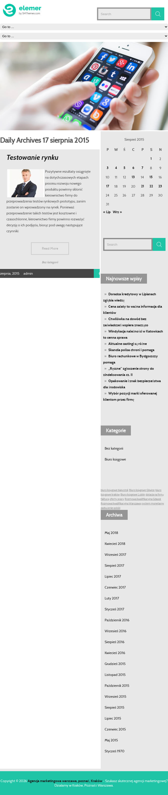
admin (28, 273)
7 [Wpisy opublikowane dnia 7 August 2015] (142, 168)
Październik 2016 (117, 620)
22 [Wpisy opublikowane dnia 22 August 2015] (151, 186)
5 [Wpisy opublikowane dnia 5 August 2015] (124, 168)
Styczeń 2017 (114, 609)
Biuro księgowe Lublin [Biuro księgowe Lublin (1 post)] (132, 494)
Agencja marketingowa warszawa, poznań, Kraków (65, 781)
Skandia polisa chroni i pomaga (131, 350)
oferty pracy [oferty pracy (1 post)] (117, 499)
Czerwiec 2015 (115, 729)
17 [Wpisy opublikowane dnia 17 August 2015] (107, 186)
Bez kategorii (114, 448)
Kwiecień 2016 (115, 653)
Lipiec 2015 (113, 718)
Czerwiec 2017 (115, 587)
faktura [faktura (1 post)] (105, 499)
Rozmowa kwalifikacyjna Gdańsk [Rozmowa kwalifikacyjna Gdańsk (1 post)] (143, 499)
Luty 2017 (112, 598)
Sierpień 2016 (114, 642)
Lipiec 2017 (113, 576)
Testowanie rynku (32, 157)
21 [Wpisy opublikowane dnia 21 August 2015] (142, 186)
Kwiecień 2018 (115, 543)
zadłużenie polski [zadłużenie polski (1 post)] (110, 508)
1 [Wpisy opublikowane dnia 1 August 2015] (151, 159)
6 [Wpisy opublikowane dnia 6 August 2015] (133, 168)
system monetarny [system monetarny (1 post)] (153, 503)
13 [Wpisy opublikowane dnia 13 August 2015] (133, 177)
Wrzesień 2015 (115, 696)
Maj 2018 (111, 532)
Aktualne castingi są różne (127, 344)
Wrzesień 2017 (115, 554)
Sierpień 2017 (114, 565)
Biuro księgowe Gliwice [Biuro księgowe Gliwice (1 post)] (142, 490)
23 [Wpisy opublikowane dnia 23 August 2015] (160, 186)
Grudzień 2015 (115, 664)
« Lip (107, 212)
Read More (50, 248)
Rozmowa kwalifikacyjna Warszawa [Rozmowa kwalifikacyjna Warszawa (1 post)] (121, 503)
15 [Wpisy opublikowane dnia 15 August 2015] (151, 177)
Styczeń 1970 (114, 751)
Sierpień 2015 (114, 707)
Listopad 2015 (115, 674)
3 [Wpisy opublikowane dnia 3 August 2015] (108, 168)
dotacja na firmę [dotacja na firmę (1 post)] (155, 494)
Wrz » (117, 212)
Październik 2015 (117, 685)
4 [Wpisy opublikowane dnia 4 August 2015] (116, 168)
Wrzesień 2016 (115, 631)
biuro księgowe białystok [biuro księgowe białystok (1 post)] (114, 490)
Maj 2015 (111, 740)
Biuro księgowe (115, 459)
